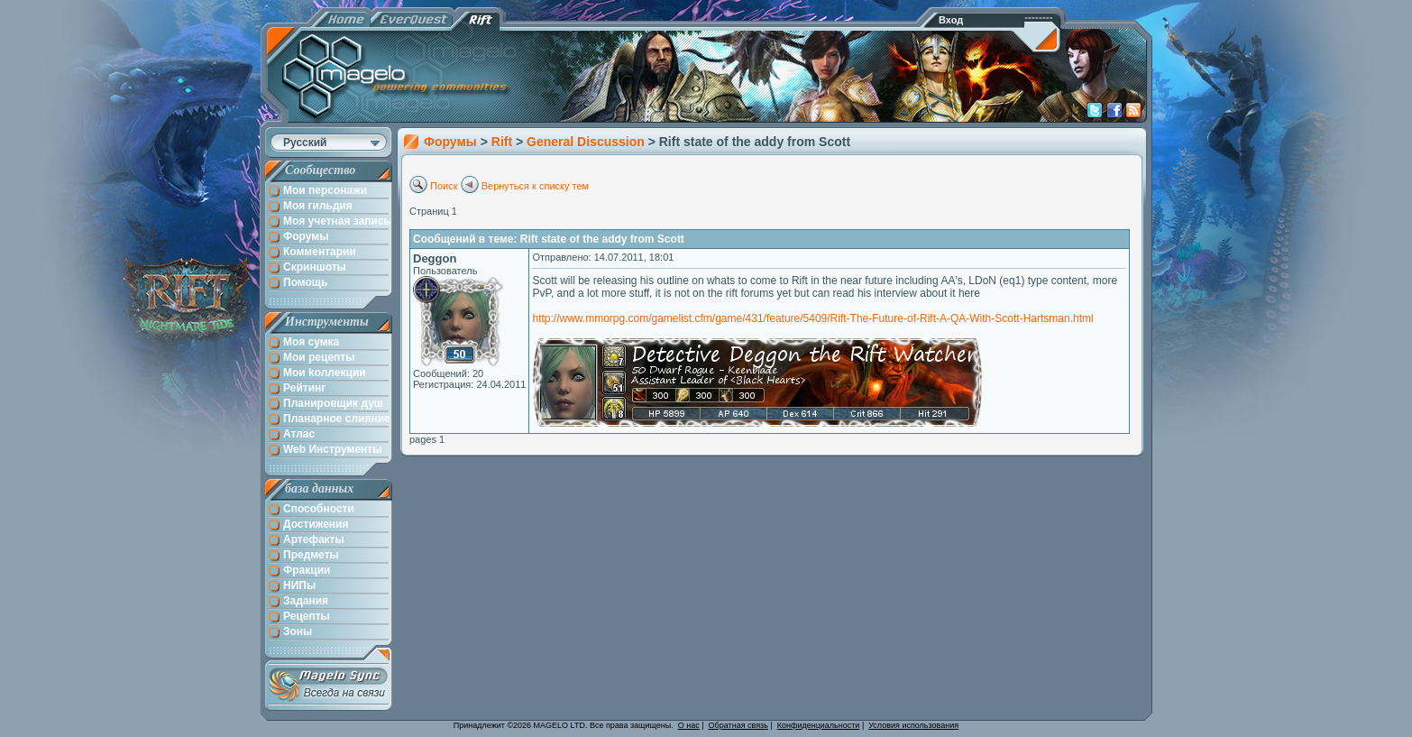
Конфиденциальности (818, 725)
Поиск (443, 185)
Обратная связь (738, 725)
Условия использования (913, 725)
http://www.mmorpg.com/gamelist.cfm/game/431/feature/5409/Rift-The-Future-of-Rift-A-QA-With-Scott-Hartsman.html (812, 318)
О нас (689, 725)
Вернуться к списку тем (535, 185)
